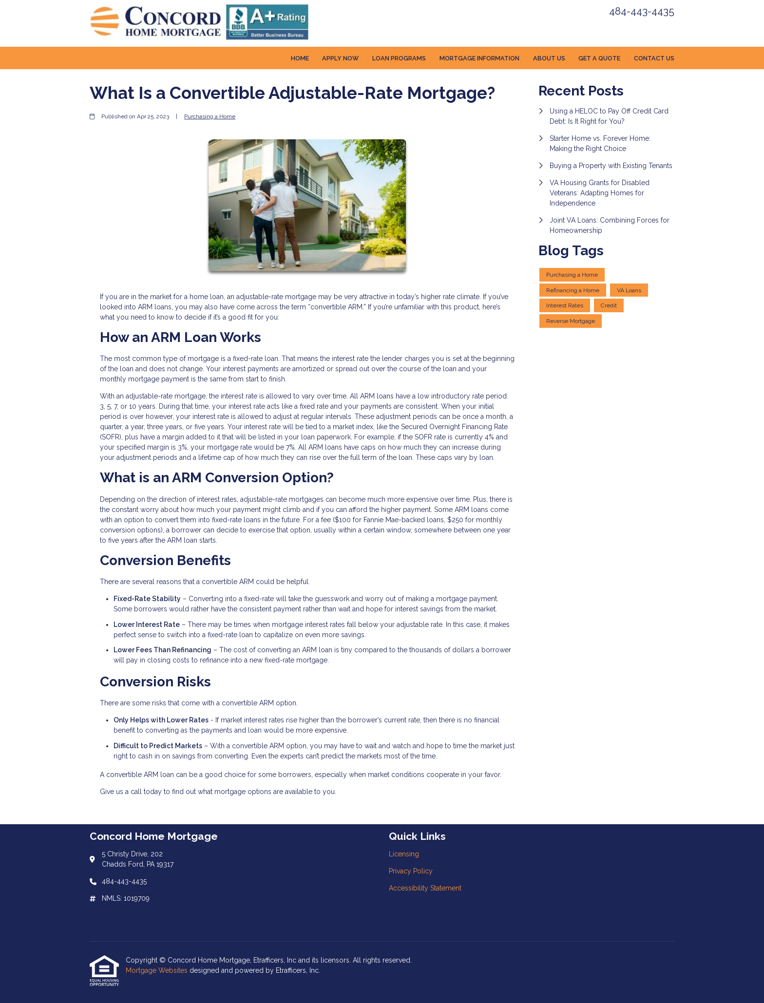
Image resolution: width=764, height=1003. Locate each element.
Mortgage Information (479, 58)
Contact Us (654, 58)
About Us (549, 58)
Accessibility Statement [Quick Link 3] (425, 888)
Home (300, 58)
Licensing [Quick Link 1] (404, 854)
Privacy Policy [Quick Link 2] (411, 871)
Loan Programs (399, 58)
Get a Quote (599, 58)
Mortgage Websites (158, 970)
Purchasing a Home (209, 116)
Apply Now (340, 58)
